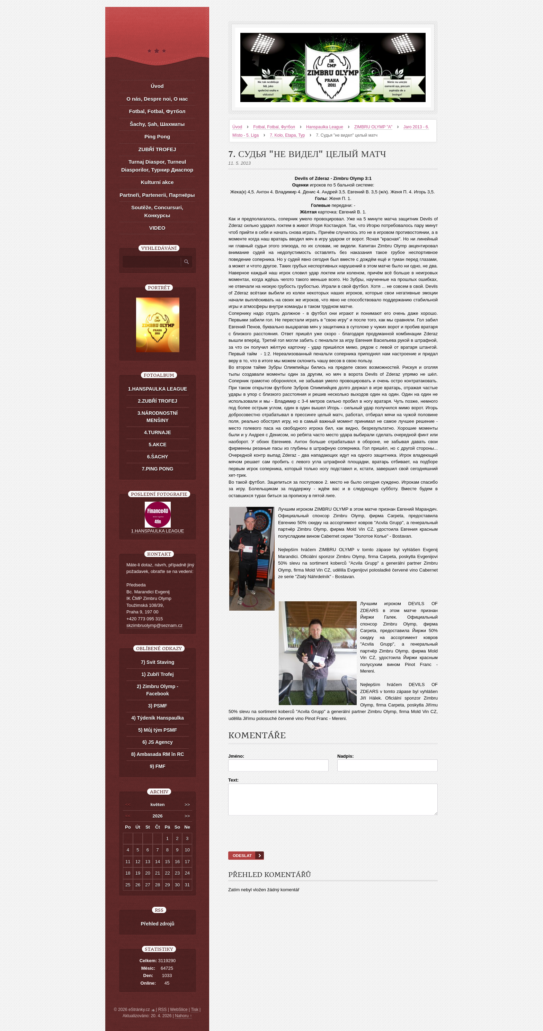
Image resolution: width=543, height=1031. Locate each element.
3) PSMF (157, 706)
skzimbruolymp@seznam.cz (154, 625)
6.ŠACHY (157, 456)
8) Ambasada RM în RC (157, 754)
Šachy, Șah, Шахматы (157, 124)
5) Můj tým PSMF (157, 730)
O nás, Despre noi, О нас (157, 99)
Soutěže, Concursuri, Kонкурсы (157, 211)
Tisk (194, 1009)
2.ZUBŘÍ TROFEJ (157, 401)
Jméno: (236, 756)
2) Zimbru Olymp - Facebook (157, 690)
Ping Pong (157, 136)
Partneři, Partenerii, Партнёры (157, 195)
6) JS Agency (157, 742)
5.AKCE (157, 444)
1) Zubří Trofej (157, 674)
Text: (233, 780)
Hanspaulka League (324, 127)
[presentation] (333, 842)
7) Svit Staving (157, 662)
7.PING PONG (157, 469)
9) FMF (157, 766)
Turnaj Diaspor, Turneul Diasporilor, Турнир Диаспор (157, 166)
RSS (162, 1009)
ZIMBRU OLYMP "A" (373, 127)
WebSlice (178, 1009)
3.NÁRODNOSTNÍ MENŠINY (157, 416)
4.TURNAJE (157, 432)
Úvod (237, 127)
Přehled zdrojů (157, 924)
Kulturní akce (157, 182)
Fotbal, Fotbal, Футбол (274, 127)
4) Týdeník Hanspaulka (157, 718)
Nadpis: (345, 756)
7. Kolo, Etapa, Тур (287, 135)
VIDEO (157, 228)
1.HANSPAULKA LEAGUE (157, 389)
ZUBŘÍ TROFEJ (157, 149)
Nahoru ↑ (183, 1015)
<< (128, 804)
